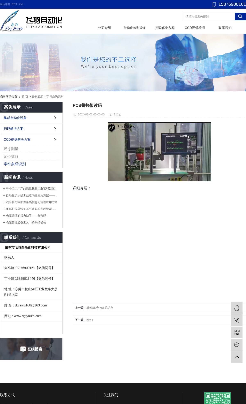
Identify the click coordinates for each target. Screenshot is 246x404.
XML (21, 4)
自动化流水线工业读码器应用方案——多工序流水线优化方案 (32, 195)
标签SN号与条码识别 (100, 307)
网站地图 (5, 4)
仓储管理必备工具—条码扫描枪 (26, 222)
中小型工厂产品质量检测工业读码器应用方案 (32, 188)
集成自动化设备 (15, 118)
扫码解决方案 (165, 28)
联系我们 (225, 28)
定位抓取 (11, 156)
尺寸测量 (11, 149)
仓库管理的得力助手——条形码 (26, 215)
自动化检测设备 (134, 28)
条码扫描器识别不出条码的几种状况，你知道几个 (32, 209)
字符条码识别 (55, 96)
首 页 (25, 96)
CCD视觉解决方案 (17, 139)
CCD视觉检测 (195, 28)
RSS (14, 4)
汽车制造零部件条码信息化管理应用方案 (32, 202)
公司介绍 (104, 28)
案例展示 (37, 96)
